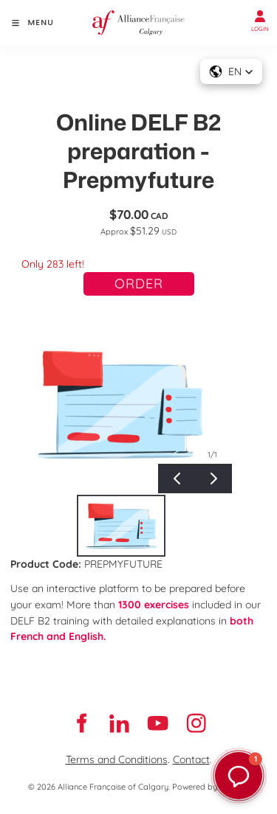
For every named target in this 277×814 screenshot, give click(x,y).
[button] (231, 71)
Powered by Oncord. (210, 787)
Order (138, 283)
